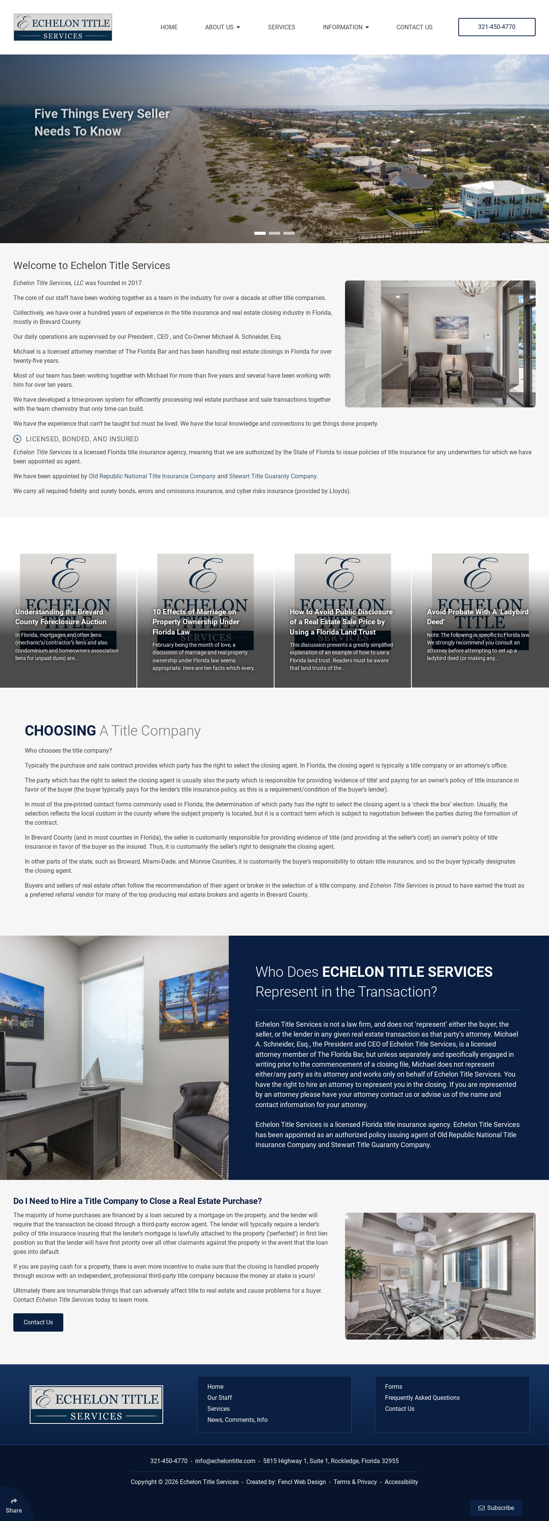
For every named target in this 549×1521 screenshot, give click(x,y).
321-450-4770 (496, 26)
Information (346, 27)
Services (281, 27)
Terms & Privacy (355, 1482)
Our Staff (219, 1397)
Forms (393, 1386)
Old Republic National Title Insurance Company (153, 476)
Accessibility (401, 1482)
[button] (260, 233)
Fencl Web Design (302, 1482)
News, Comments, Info (237, 1419)
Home (169, 27)
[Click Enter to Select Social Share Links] (17, 1503)
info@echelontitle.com (225, 1461)
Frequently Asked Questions (422, 1397)
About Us (222, 27)
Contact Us (414, 27)
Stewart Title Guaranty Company (272, 476)
